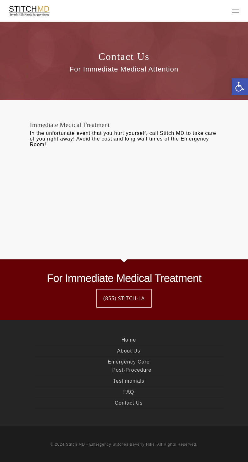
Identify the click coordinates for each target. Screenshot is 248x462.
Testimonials (128, 381)
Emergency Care (129, 361)
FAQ (128, 392)
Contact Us (129, 403)
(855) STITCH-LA (124, 298)
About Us (128, 350)
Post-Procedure (131, 370)
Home (128, 340)
